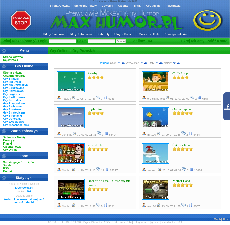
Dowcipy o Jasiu (176, 34)
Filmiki (136, 5)
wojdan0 (38, 199)
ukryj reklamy (192, 41)
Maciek (30, 202)
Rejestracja (172, 5)
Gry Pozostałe (84, 51)
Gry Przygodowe (14, 103)
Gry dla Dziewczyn (15, 84)
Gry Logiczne (12, 94)
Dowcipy (107, 5)
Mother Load (181, 181)
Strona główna (12, 72)
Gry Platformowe (14, 97)
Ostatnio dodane (14, 75)
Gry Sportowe (12, 109)
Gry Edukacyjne (13, 87)
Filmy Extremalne (81, 34)
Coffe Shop (180, 73)
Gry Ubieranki (12, 118)
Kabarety (104, 34)
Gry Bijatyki (11, 78)
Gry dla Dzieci (12, 81)
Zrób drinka (95, 145)
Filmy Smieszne (54, 34)
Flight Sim (95, 109)
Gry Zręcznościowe (16, 124)
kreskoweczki (24, 187)
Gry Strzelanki (12, 115)
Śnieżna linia (181, 145)
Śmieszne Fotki (149, 34)
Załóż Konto (217, 41)
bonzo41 (19, 202)
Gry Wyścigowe (13, 121)
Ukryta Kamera (124, 34)
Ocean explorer (182, 109)
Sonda (7, 165)
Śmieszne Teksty (85, 5)
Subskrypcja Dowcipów (18, 162)
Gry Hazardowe (13, 91)
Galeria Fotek (12, 146)
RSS (6, 168)
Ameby (92, 73)
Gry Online (153, 5)
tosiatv (8, 199)
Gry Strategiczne (14, 112)
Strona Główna (60, 5)
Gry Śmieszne (12, 106)
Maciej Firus (221, 219)
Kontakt (8, 171)
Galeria (123, 5)
